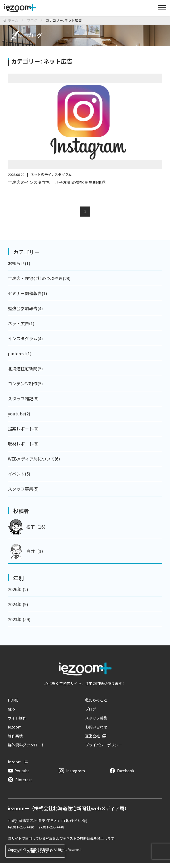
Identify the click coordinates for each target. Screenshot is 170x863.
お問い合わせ (96, 727)
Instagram (75, 770)
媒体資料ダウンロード (26, 744)
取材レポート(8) (23, 443)
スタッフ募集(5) (23, 489)
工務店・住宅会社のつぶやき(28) (39, 278)
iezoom (15, 727)
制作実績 (15, 736)
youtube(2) (19, 413)
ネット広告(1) (21, 323)
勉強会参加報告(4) (25, 308)
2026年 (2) (18, 589)
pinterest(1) (20, 353)
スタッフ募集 (96, 718)
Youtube (22, 770)
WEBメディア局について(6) (34, 459)
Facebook (125, 770)
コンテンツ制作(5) (25, 383)
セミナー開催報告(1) (27, 293)
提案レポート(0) (23, 428)
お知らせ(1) (19, 263)
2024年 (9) (18, 604)
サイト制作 (17, 718)
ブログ (90, 709)
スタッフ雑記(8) (23, 398)
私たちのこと (96, 700)
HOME (13, 700)
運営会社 (92, 736)
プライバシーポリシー (103, 744)
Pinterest (23, 779)
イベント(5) (19, 474)
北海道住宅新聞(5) (25, 368)
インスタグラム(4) (25, 338)
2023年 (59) (19, 619)
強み (11, 709)
